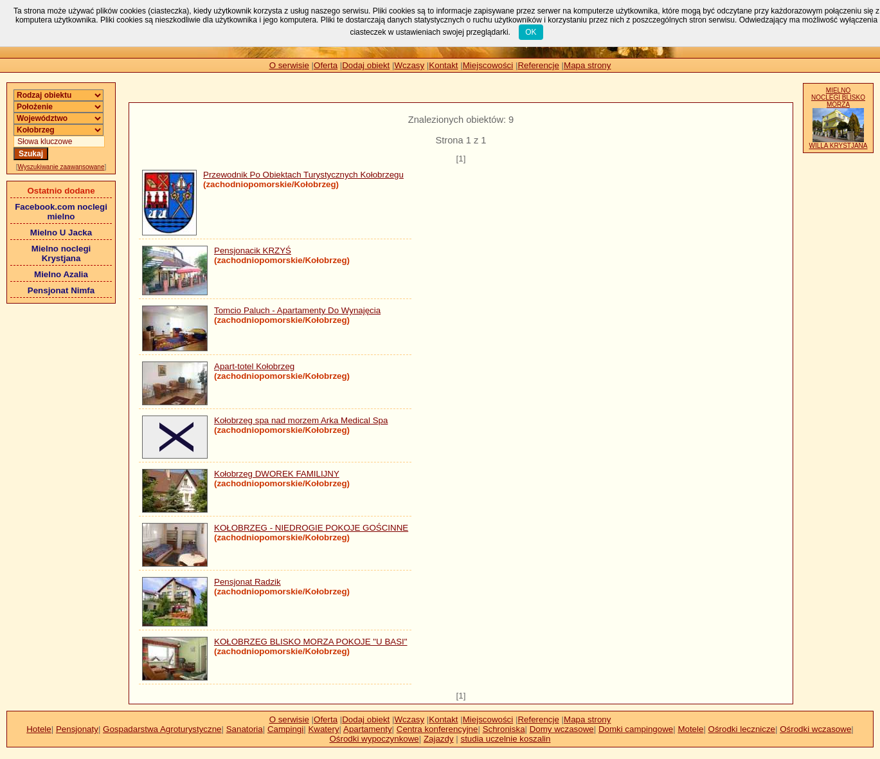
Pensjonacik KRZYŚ (252, 250)
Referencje (538, 65)
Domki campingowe (635, 729)
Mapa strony (587, 65)
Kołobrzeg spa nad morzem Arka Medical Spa (301, 420)
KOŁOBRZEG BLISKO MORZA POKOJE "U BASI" (311, 641)
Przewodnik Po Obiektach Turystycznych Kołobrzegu (303, 174)
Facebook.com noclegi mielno (61, 211)
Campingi (285, 729)
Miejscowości (488, 65)
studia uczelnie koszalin (505, 739)
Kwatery (323, 729)
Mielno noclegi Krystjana (61, 253)
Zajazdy (439, 739)
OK (530, 32)
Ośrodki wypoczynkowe (373, 739)
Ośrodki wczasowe (815, 729)
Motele (690, 729)
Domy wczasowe (562, 729)
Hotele (38, 729)
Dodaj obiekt (366, 65)
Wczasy (410, 65)
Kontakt (443, 65)
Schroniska (504, 729)
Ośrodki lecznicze (741, 729)
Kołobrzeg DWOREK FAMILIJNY (276, 474)
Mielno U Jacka (61, 232)
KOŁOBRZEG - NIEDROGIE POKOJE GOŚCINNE (311, 528)
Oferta (325, 65)
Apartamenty (367, 729)
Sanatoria (244, 729)
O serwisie (289, 65)
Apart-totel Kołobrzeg (254, 366)
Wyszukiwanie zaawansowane (61, 166)
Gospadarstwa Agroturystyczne (162, 729)
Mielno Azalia (61, 274)
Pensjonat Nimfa (61, 290)
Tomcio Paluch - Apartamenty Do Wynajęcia (297, 310)
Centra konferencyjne (437, 729)
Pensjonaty (77, 729)
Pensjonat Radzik (247, 582)
